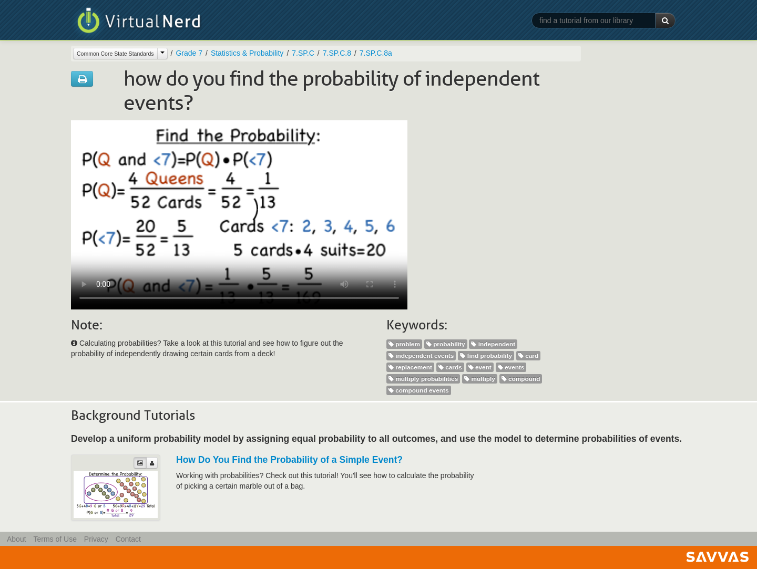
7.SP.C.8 (337, 53)
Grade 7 (189, 53)
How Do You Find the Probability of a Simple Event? (289, 459)
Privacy (96, 539)
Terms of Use (54, 539)
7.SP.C (303, 53)
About (16, 539)
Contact (128, 539)
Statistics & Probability (247, 53)
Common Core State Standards (115, 53)
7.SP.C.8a (376, 53)
